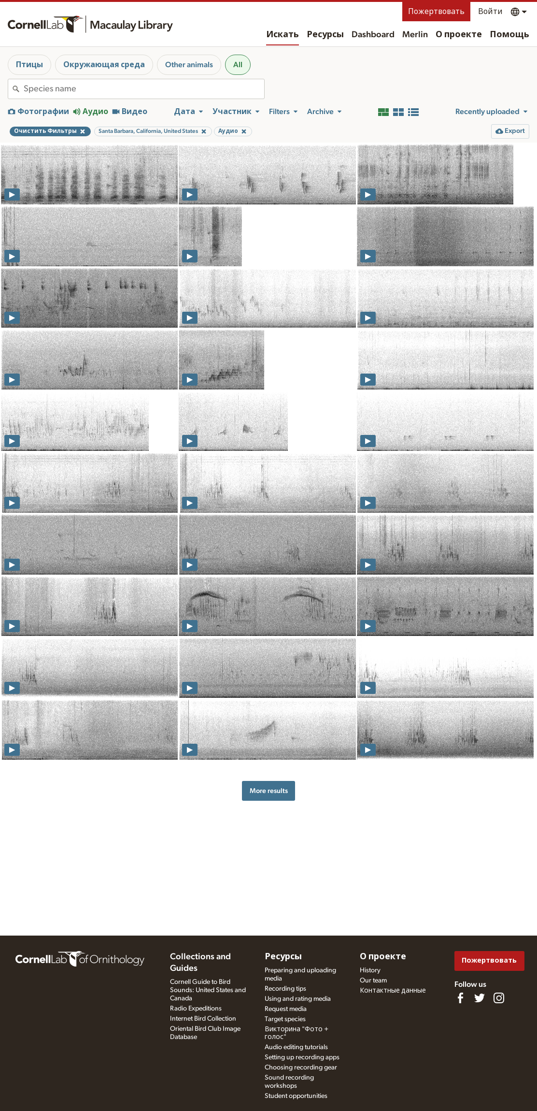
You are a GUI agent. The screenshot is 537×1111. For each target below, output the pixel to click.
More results (269, 790)
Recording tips (285, 988)
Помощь (509, 34)
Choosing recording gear (301, 1067)
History (370, 970)
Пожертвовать (436, 11)
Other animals (189, 65)
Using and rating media (298, 999)
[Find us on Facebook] (460, 998)
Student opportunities (296, 1096)
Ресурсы (325, 34)
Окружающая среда (104, 65)
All (237, 65)
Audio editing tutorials (296, 1047)
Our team (373, 980)
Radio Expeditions (196, 1008)
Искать (282, 34)
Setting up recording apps (302, 1057)
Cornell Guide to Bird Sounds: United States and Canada (208, 990)
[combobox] (144, 89)
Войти (490, 11)
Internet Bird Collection (203, 1018)
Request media (286, 1009)
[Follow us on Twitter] (479, 998)
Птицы (29, 65)
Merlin (415, 34)
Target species (285, 1019)
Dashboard (373, 34)
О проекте (459, 34)
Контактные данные (393, 990)
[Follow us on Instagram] (499, 998)
